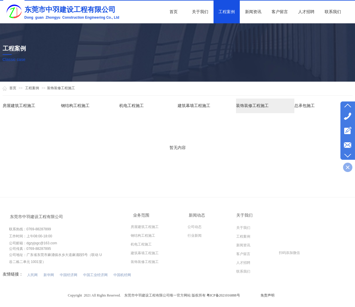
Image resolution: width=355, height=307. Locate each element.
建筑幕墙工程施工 (194, 105)
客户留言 (243, 254)
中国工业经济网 (95, 275)
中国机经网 (122, 275)
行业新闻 (195, 236)
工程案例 (32, 88)
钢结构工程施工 (75, 105)
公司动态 (195, 227)
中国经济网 (68, 275)
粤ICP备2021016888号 (223, 295)
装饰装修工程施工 (61, 88)
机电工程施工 (131, 105)
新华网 (48, 275)
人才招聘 (243, 263)
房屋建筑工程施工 (19, 105)
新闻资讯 (243, 245)
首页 (12, 88)
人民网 (32, 275)
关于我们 (243, 228)
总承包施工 (304, 105)
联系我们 (243, 271)
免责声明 (267, 295)
